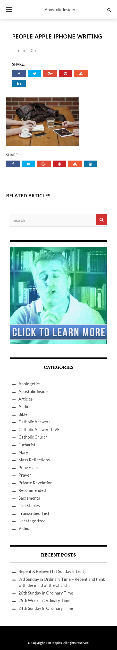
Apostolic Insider (33, 391)
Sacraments (29, 498)
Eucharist (26, 444)
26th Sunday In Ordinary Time (45, 593)
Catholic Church (33, 437)
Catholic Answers (34, 421)
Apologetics (29, 383)
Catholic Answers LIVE (38, 429)
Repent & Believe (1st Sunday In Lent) (52, 571)
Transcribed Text (34, 513)
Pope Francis (30, 467)
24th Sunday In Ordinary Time (45, 608)
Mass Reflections (34, 459)
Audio (23, 406)
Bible (22, 414)
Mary (23, 452)
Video (23, 528)
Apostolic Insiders (61, 9)
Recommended (32, 490)
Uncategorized (32, 520)
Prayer (24, 475)
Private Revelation (35, 482)
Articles (25, 399)
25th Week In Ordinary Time (44, 600)
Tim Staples (29, 505)
